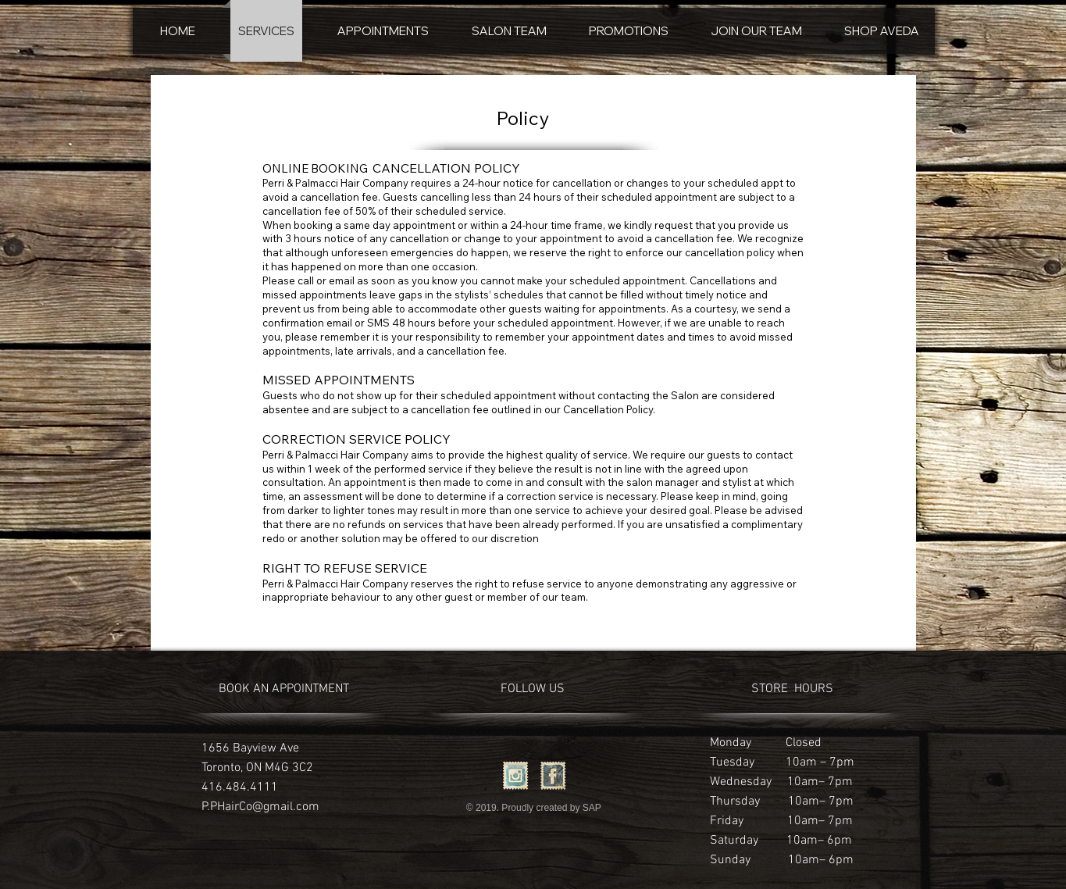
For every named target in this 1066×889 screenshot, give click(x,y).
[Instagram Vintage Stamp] (515, 776)
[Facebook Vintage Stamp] (553, 776)
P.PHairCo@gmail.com (260, 807)
